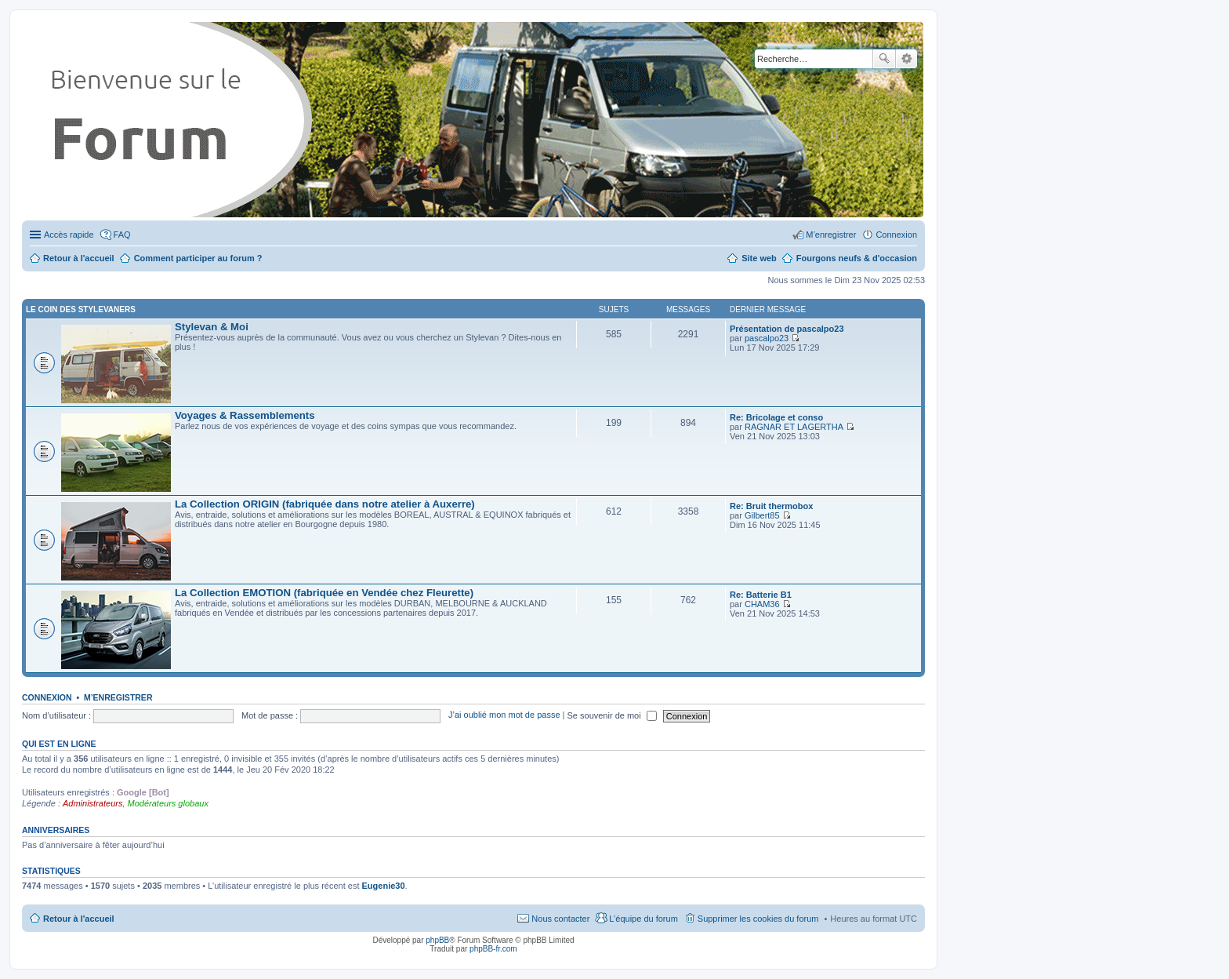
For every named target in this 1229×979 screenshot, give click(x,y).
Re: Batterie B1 (761, 594)
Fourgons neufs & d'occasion (856, 258)
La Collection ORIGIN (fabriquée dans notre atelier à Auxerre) (325, 504)
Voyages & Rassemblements (245, 415)
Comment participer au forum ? (198, 258)
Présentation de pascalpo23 (787, 328)
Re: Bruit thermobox (771, 506)
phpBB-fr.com (493, 948)
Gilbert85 (762, 515)
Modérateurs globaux (168, 803)
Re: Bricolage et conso (776, 417)
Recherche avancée (906, 58)
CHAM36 (762, 604)
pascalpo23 (767, 338)
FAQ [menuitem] (122, 234)
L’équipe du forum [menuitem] (643, 918)
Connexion (47, 697)
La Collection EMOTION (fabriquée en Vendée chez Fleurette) (324, 593)
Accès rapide (69, 234)
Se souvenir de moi (612, 715)
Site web (759, 258)
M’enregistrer (118, 697)
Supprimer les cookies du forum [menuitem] (758, 918)
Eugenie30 (383, 885)
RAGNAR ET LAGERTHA (794, 426)
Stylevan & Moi (211, 327)
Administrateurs (92, 803)
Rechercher (884, 58)
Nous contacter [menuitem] (560, 918)
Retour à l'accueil (78, 918)
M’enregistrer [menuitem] (831, 234)
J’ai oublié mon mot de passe (504, 715)
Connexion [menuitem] (896, 234)
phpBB (437, 940)
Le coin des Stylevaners (81, 309)
